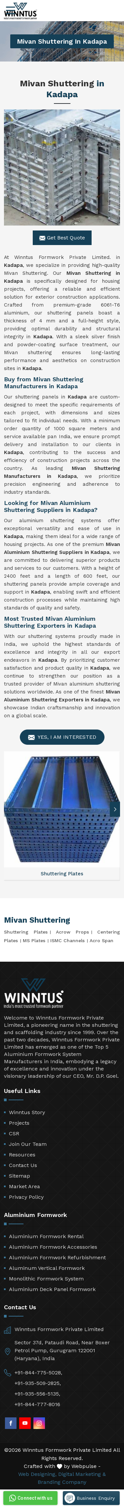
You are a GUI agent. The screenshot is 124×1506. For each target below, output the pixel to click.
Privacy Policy (26, 1197)
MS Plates (34, 940)
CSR (14, 1133)
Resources (22, 1154)
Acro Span (101, 940)
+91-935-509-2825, (38, 1383)
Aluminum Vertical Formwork (47, 1268)
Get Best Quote (62, 237)
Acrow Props (72, 932)
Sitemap (19, 1176)
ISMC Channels (67, 940)
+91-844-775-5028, (38, 1372)
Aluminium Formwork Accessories (53, 1247)
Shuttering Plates (26, 932)
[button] (115, 809)
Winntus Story (27, 1112)
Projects (19, 1123)
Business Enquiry (89, 1498)
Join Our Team (28, 1144)
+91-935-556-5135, (37, 1394)
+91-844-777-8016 (37, 1404)
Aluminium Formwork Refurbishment (57, 1257)
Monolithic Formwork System (46, 1279)
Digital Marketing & (82, 1474)
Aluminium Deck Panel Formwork (52, 1289)
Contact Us (23, 1165)
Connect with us (30, 1498)
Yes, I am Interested (62, 737)
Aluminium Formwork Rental (46, 1236)
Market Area (24, 1186)
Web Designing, (37, 1474)
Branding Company (62, 1482)
